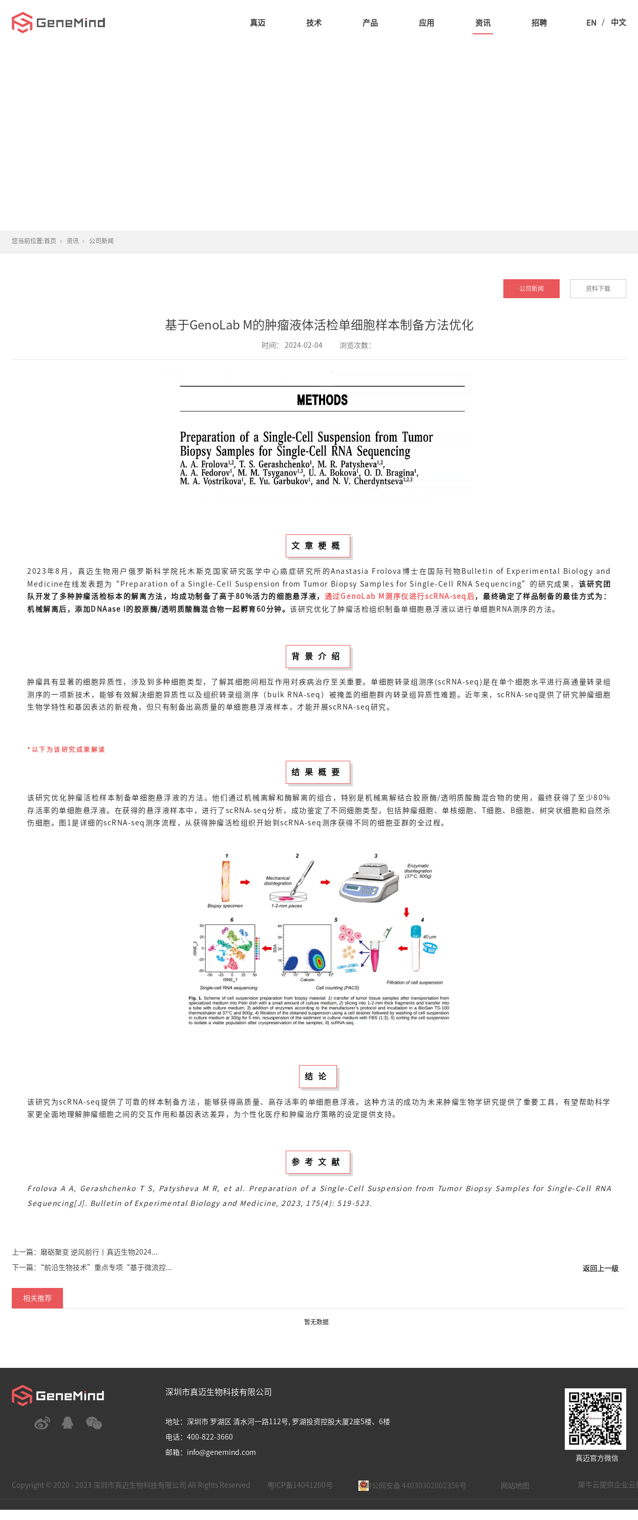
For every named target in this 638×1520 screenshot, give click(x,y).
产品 (370, 23)
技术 (314, 23)
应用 (426, 23)
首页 (50, 241)
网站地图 (515, 1485)
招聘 (539, 23)
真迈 (257, 23)
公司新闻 (101, 241)
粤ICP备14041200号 (300, 1485)
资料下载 (598, 288)
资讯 (483, 23)
